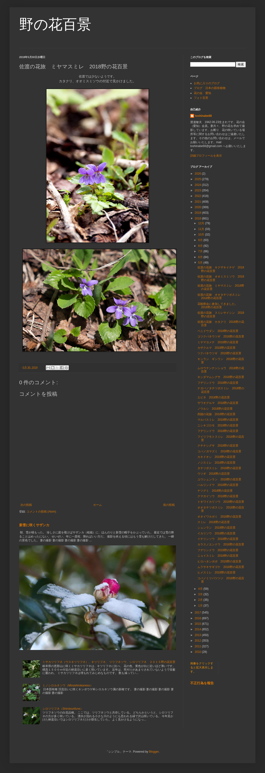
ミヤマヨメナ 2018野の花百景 (217, 342)
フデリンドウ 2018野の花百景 (217, 382)
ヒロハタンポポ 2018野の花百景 (219, 561)
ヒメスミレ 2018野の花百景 (216, 572)
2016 (198, 618)
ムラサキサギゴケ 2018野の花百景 (220, 567)
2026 (198, 173)
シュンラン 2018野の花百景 (216, 527)
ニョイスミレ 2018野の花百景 (217, 555)
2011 (198, 646)
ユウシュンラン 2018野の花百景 (219, 479)
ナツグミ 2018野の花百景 (215, 490)
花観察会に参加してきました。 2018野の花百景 (219, 305)
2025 (198, 179)
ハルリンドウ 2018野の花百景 (217, 485)
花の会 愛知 (202, 93)
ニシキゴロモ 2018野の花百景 (217, 425)
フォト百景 (201, 98)
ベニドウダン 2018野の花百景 (217, 331)
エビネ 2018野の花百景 (213, 397)
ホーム (97, 505)
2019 (198, 212)
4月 (200, 588)
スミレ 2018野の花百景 (213, 522)
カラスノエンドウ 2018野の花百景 (220, 544)
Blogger (154, 751)
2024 (198, 185)
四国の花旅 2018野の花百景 (216, 414)
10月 (201, 234)
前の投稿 (169, 505)
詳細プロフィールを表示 (206, 155)
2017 (198, 612)
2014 (198, 629)
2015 (198, 623)
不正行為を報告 (202, 683)
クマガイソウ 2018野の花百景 (217, 496)
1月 (200, 605)
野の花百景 (55, 24)
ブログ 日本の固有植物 (209, 88)
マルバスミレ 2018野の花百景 (217, 419)
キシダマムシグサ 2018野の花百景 (220, 377)
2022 (198, 196)
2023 (198, 190)
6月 (200, 257)
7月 (200, 251)
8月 (200, 246)
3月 (200, 594)
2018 (198, 218)
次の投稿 (26, 505)
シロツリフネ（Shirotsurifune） (62, 708)
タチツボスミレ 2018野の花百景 (219, 468)
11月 (201, 229)
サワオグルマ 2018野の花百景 (217, 403)
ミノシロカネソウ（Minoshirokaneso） (67, 685)
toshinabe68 (203, 116)
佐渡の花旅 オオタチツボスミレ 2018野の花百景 (220, 296)
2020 (198, 207)
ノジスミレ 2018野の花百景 (216, 462)
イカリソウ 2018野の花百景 (216, 533)
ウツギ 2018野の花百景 (213, 473)
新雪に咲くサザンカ (34, 525)
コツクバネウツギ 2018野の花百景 (220, 336)
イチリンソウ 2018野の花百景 (217, 539)
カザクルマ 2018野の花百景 (216, 347)
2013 (198, 635)
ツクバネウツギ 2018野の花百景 (219, 353)
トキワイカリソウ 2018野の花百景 (220, 501)
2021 (198, 201)
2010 (198, 652)
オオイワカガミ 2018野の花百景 (219, 516)
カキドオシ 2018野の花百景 (216, 457)
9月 (200, 240)
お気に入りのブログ (207, 83)
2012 (198, 640)
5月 (200, 262)
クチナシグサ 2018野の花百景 (217, 445)
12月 (201, 223)
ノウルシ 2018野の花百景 (215, 408)
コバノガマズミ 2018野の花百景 (219, 451)
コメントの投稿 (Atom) (41, 511)
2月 (200, 600)
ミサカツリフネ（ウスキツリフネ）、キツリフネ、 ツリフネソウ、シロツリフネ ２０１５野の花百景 (108, 662)
